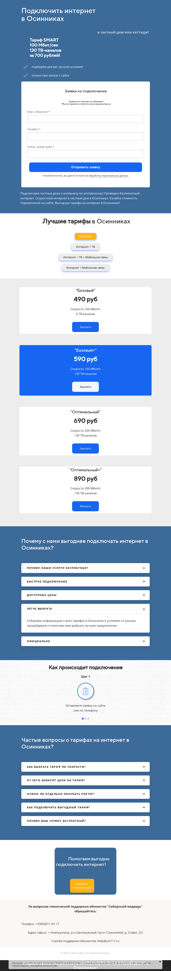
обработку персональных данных (108, 175)
